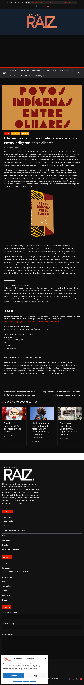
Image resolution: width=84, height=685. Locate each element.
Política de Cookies (17, 681)
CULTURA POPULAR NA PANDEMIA (16, 571)
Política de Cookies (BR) (10, 549)
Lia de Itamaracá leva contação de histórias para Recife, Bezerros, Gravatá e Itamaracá (40, 430)
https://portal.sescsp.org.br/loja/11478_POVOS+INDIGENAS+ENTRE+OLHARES (32, 322)
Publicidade (6, 540)
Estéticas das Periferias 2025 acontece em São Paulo (12, 427)
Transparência (9, 526)
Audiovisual (26, 76)
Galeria (12, 76)
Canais (11, 70)
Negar (35, 676)
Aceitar (14, 676)
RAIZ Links (5, 536)
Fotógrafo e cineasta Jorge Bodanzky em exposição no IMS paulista (69, 429)
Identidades (15, 133)
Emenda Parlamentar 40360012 (15, 530)
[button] (45, 659)
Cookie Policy (26, 681)
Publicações (65, 70)
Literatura (25, 133)
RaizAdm (18, 147)
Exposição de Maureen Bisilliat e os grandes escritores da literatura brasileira (62, 393)
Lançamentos (38, 70)
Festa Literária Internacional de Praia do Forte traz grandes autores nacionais (20, 393)
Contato (5, 545)
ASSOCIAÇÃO (39, 76)
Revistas (50, 70)
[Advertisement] (42, 51)
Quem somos (7, 518)
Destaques (24, 70)
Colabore (5, 600)
